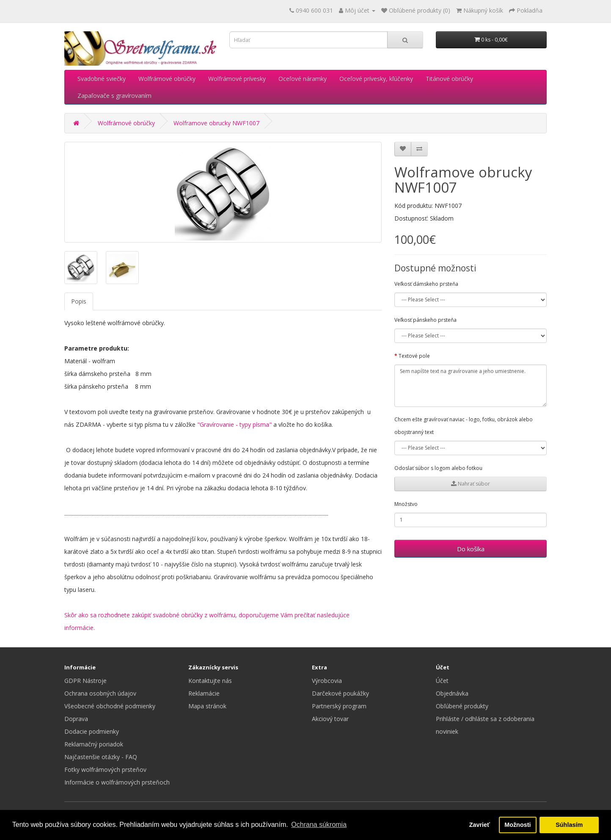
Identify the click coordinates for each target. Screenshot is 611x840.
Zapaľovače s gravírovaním (114, 95)
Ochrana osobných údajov (100, 693)
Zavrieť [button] (479, 824)
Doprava (76, 719)
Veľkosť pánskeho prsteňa (425, 319)
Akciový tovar (330, 719)
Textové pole (414, 355)
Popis (78, 301)
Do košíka (470, 548)
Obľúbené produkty (462, 706)
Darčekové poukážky (340, 693)
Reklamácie (204, 693)
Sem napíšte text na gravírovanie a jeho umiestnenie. (470, 386)
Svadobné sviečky (101, 79)
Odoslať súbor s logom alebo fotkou (438, 468)
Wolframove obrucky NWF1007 (216, 123)
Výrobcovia (327, 681)
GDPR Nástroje (85, 681)
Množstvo (406, 504)
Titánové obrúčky (449, 79)
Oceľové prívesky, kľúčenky (376, 79)
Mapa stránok (207, 706)
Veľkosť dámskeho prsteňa (426, 283)
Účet (442, 681)
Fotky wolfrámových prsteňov (105, 769)
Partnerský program (339, 706)
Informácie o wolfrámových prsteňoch (117, 782)
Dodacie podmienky (91, 731)
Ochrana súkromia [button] (319, 824)
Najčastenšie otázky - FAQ (100, 757)
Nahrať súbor (470, 483)
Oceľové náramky (302, 79)
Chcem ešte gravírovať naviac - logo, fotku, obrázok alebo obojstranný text (463, 426)
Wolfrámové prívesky (237, 79)
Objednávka (452, 693)
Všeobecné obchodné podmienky (109, 706)
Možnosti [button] (517, 824)
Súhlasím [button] (569, 824)
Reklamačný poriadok (93, 744)
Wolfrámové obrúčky (166, 79)
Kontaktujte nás (210, 681)
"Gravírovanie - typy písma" (234, 424)
